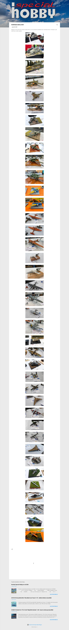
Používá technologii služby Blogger (34, 624)
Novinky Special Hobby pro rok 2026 (19, 584)
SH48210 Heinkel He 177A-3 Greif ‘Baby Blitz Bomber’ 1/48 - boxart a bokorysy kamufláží (32, 610)
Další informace (54, 594)
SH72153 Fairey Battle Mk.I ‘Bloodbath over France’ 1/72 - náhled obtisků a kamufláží (31, 597)
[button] (57, 25)
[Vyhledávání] (59, 3)
